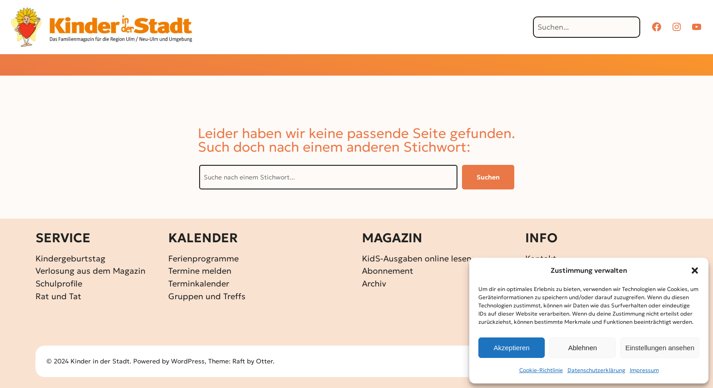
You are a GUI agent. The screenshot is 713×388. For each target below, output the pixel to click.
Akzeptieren (511, 348)
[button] (694, 270)
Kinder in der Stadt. (100, 361)
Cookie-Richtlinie (541, 370)
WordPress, (189, 361)
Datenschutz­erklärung (596, 370)
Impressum (644, 370)
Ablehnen (582, 348)
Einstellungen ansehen (659, 348)
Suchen (488, 177)
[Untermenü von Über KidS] (486, 65)
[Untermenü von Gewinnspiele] (340, 65)
